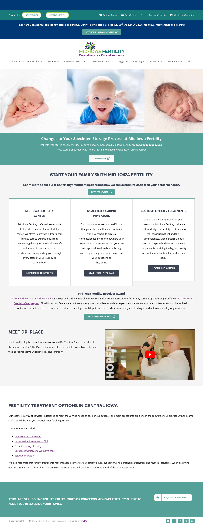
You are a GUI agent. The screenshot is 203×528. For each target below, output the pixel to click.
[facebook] (174, 521)
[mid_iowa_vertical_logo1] (101, 42)
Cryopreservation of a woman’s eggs (35, 450)
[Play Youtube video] (150, 354)
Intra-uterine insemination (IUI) (31, 441)
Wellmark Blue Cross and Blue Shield (30, 298)
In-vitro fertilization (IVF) (28, 436)
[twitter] (186, 521)
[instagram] (180, 521)
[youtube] (168, 521)
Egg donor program (25, 455)
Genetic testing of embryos (29, 446)
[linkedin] (192, 521)
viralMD (83, 521)
